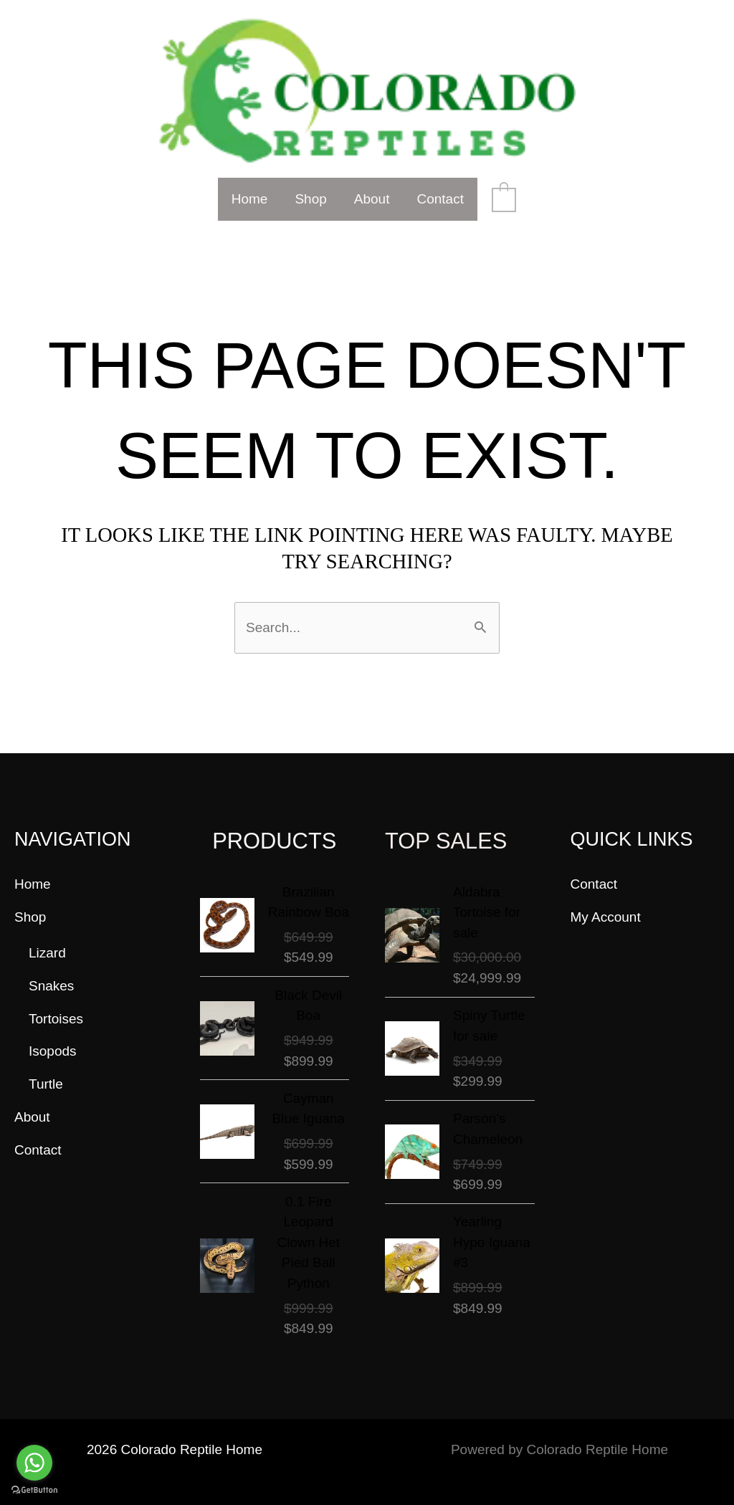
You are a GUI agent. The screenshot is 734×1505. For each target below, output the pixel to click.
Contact (439, 198)
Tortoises (56, 1018)
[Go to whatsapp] (34, 1463)
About (372, 198)
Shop (310, 198)
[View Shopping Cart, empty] (504, 198)
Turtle (46, 1083)
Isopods (53, 1051)
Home (250, 198)
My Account (606, 916)
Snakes (51, 985)
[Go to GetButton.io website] (34, 1490)
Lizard (47, 952)
